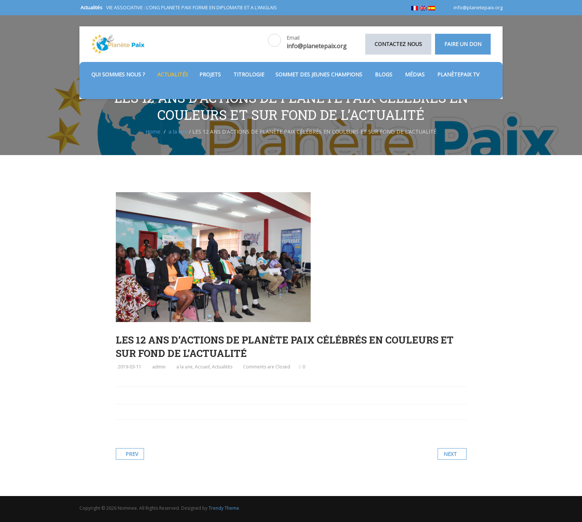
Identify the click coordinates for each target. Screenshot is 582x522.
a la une (178, 131)
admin (159, 367)
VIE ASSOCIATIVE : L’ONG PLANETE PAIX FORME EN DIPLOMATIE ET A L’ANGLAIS (191, 7)
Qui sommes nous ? (118, 74)
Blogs (384, 74)
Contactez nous (398, 43)
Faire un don (462, 43)
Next (450, 453)
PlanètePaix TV (458, 74)
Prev (131, 453)
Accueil (202, 367)
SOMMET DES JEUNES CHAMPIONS (319, 74)
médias (415, 74)
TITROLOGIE (248, 74)
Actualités (172, 74)
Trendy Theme (224, 508)
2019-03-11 (129, 367)
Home (153, 131)
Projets (210, 74)
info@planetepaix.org (477, 7)
